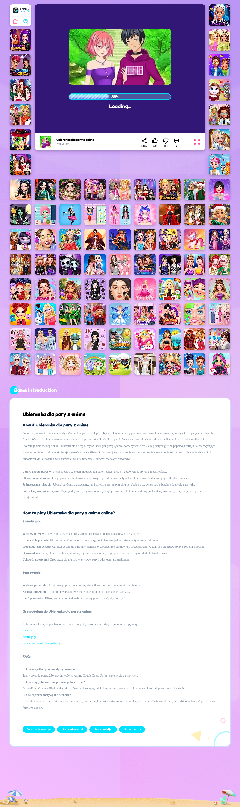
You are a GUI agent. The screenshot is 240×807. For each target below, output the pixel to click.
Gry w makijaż (103, 729)
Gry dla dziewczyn (39, 729)
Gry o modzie (132, 729)
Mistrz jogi (29, 637)
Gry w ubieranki (72, 729)
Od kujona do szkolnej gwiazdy (42, 643)
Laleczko (28, 630)
